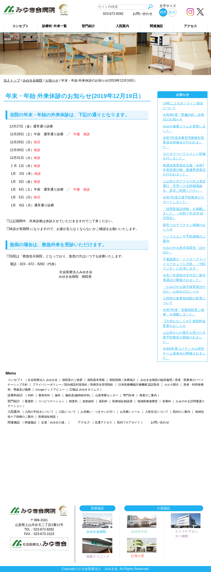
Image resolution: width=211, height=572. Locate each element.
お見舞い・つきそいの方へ (98, 411)
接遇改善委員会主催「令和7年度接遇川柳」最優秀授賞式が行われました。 (184, 170)
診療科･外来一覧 (54, 26)
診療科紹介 (15, 395)
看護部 (29, 401)
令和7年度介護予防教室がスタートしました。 (183, 200)
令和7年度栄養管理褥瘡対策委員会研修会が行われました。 (183, 142)
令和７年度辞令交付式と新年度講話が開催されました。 (184, 278)
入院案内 (122, 26)
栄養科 (166, 401)
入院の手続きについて (39, 411)
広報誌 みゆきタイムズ (84, 389)
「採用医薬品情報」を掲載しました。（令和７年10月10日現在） (184, 213)
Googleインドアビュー (50, 389)
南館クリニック (97, 556)
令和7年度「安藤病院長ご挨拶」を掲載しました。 (183, 312)
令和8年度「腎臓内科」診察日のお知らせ (183, 117)
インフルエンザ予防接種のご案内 (184, 239)
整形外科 (44, 395)
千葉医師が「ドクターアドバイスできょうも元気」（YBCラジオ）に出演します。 (184, 264)
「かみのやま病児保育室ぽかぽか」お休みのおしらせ (184, 289)
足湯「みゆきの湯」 (54, 422)
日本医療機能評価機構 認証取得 (138, 384)
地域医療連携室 (147, 401)
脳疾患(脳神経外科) (77, 395)
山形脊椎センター (106, 395)
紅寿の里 (137, 556)
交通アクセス (103, 422)
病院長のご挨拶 (72, 379)
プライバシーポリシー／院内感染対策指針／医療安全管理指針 (73, 384)
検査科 (73, 401)
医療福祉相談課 (122, 401)
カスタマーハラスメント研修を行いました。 (184, 156)
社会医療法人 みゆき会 (42, 379)
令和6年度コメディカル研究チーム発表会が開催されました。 (184, 353)
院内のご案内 (181, 411)
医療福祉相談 (47, 416)
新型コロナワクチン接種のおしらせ (184, 227)
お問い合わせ (142, 13)
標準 (163, 12)
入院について (67, 411)
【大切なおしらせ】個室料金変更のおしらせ (184, 323)
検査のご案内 (148, 395)
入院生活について (156, 411)
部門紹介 (88, 26)
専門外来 (129, 395)
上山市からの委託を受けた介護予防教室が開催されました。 (184, 337)
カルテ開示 (171, 384)
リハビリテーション (51, 401)
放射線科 (88, 401)
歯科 (58, 395)
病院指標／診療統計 (122, 379)
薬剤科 (103, 401)
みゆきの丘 (139, 531)
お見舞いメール (130, 411)
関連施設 (156, 26)
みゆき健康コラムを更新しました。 (184, 129)
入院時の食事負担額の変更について (184, 301)
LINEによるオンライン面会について (183, 106)
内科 (31, 395)
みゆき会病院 (96, 531)
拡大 (172, 12)
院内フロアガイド (128, 422)
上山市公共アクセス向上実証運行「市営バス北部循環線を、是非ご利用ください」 (184, 186)
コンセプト (20, 26)
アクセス (190, 26)
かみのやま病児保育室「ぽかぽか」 (184, 250)
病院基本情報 (96, 379)
